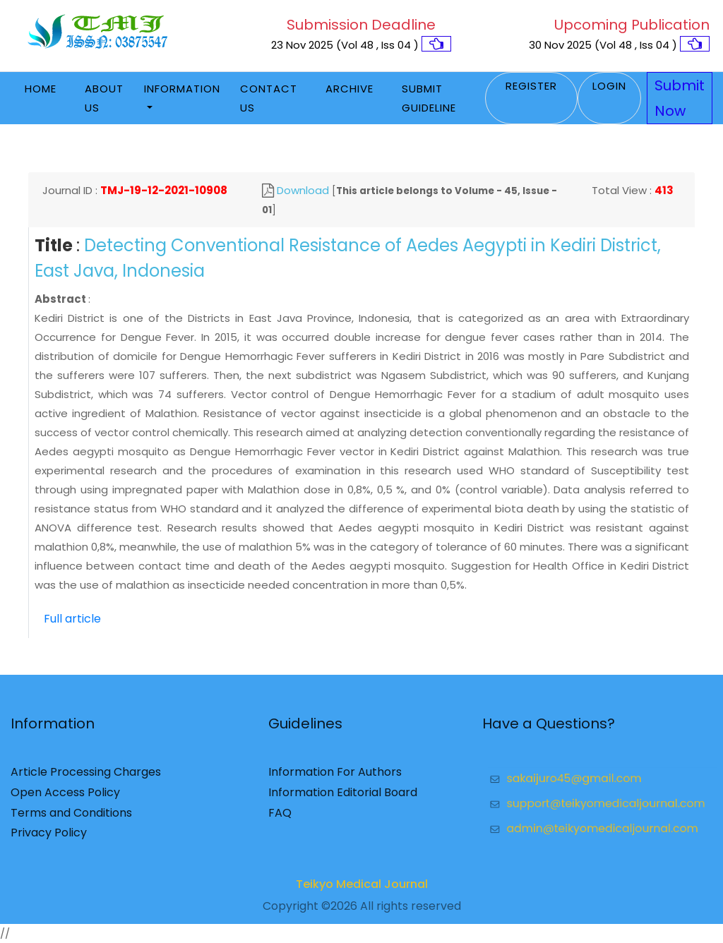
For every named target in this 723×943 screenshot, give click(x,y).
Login (609, 85)
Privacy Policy (49, 837)
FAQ (280, 817)
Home (40, 88)
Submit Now (680, 98)
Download (303, 190)
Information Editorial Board (342, 796)
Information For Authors (335, 777)
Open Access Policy (65, 796)
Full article (72, 619)
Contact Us (268, 98)
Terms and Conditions (71, 817)
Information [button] (182, 88)
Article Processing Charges (86, 777)
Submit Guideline (429, 98)
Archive (349, 88)
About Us (104, 98)
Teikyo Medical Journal (362, 888)
